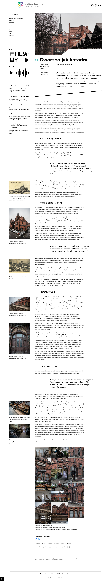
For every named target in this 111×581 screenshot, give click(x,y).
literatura (11, 22)
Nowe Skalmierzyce (39, 559)
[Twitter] (39, 539)
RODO (58, 573)
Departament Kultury (49, 573)
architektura (38, 558)
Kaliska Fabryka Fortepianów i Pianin (64, 558)
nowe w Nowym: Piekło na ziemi (20, 96)
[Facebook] (36, 539)
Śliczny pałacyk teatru (48, 525)
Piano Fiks (48, 559)
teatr (10, 24)
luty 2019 (77, 558)
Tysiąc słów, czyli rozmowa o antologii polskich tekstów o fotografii (19, 126)
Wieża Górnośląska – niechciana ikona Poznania (54, 527)
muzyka (11, 27)
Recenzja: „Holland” (16, 105)
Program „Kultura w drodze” (16, 18)
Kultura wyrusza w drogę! (18, 113)
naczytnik (11, 35)
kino (10, 29)
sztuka (10, 26)
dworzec (45, 558)
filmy (10, 33)
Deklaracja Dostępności (67, 573)
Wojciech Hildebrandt (58, 559)
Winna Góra (12, 20)
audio (10, 31)
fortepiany (51, 558)
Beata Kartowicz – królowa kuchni (20, 86)
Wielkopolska (14, 14)
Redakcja (41, 573)
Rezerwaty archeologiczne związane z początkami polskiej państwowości (60, 529)
